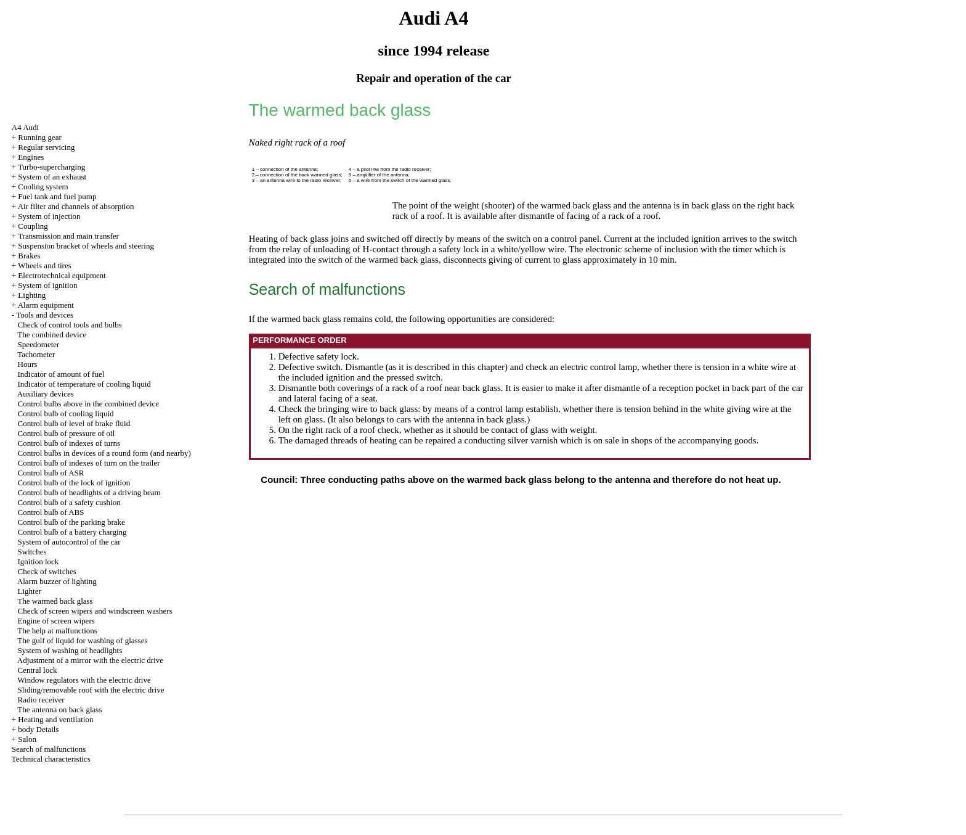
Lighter (29, 591)
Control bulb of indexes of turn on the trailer (89, 462)
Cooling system (43, 186)
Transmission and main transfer (68, 236)
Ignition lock (38, 561)
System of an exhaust (52, 176)
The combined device (51, 334)
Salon (27, 739)
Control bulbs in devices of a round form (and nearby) (104, 453)
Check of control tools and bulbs (70, 324)
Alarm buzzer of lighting (57, 581)
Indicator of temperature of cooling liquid (84, 384)
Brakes (29, 255)
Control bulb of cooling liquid (66, 413)
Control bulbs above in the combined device (89, 403)
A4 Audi (25, 127)
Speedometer (39, 344)
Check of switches (47, 571)
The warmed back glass (54, 601)
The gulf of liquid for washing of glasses (82, 640)
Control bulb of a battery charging (72, 532)
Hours (28, 364)
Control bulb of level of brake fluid (74, 423)
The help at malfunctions (57, 630)
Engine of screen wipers (56, 620)
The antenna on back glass (59, 709)
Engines (31, 157)
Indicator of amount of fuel (61, 374)
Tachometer (36, 354)
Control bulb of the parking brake (71, 522)
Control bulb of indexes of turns (69, 443)
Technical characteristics (51, 758)
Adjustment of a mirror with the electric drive (90, 660)
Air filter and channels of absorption (76, 206)
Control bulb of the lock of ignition (74, 482)
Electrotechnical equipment (62, 275)
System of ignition (47, 285)
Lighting (32, 295)
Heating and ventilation (55, 719)
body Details (38, 729)
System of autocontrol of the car (69, 541)
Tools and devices (44, 314)
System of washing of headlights (70, 650)
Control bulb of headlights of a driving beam (89, 492)
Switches (32, 551)
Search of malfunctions (49, 749)
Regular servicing (46, 147)
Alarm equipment (46, 305)
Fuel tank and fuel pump (57, 196)
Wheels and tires (44, 265)
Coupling (32, 226)
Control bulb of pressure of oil (66, 433)
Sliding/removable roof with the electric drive (91, 689)
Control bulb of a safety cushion (69, 502)
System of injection (49, 216)
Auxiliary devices (45, 393)
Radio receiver (41, 699)
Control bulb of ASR (51, 472)
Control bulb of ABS (51, 512)
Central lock (37, 670)
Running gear (39, 137)
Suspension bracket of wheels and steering (86, 245)
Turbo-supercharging (51, 166)
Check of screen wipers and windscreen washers (95, 610)
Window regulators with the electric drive (83, 680)
